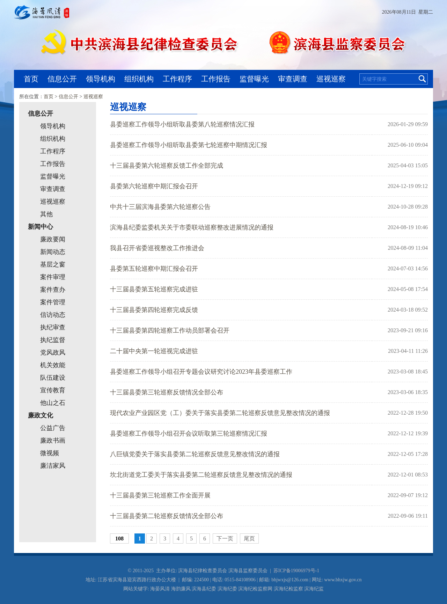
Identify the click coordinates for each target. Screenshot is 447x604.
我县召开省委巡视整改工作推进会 (157, 248)
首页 (31, 79)
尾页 (249, 538)
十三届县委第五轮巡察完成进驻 (154, 289)
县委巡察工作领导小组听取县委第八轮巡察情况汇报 (182, 124)
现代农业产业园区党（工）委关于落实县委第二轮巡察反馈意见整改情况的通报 (220, 412)
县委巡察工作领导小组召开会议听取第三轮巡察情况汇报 (188, 433)
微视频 (49, 453)
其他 (46, 214)
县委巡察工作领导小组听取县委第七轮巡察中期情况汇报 (188, 144)
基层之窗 (52, 264)
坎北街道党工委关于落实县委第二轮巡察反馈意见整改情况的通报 (201, 474)
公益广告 (52, 427)
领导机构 (100, 79)
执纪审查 (52, 327)
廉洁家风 (52, 465)
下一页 (225, 538)
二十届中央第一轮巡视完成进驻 (154, 351)
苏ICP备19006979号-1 (296, 570)
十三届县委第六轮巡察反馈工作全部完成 (166, 165)
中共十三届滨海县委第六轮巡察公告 (160, 206)
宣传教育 (52, 390)
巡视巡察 (331, 79)
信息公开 (62, 79)
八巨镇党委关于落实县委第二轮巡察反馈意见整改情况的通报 (195, 454)
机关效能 (52, 365)
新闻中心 (40, 226)
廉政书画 (52, 440)
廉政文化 (40, 415)
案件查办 (52, 289)
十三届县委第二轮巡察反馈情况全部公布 (166, 515)
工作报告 (215, 79)
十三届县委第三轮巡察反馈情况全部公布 (166, 392)
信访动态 (52, 314)
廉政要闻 (52, 239)
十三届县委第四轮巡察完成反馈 (154, 309)
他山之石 (52, 402)
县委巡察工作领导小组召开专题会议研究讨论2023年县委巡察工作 (201, 371)
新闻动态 (52, 251)
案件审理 (52, 277)
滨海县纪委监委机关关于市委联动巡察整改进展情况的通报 (191, 227)
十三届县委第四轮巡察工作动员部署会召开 (169, 330)
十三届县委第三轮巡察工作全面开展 (160, 495)
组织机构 (139, 79)
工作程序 (177, 79)
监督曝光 (254, 79)
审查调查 (292, 79)
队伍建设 (52, 377)
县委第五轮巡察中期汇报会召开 (154, 268)
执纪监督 (52, 339)
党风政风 (52, 352)
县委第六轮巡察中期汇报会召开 (154, 186)
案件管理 (52, 302)
